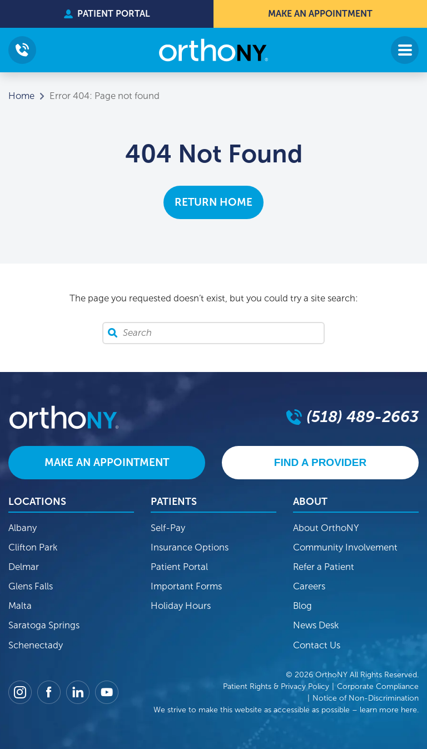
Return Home (213, 202)
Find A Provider (320, 462)
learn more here (388, 710)
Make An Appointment (320, 13)
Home (21, 96)
